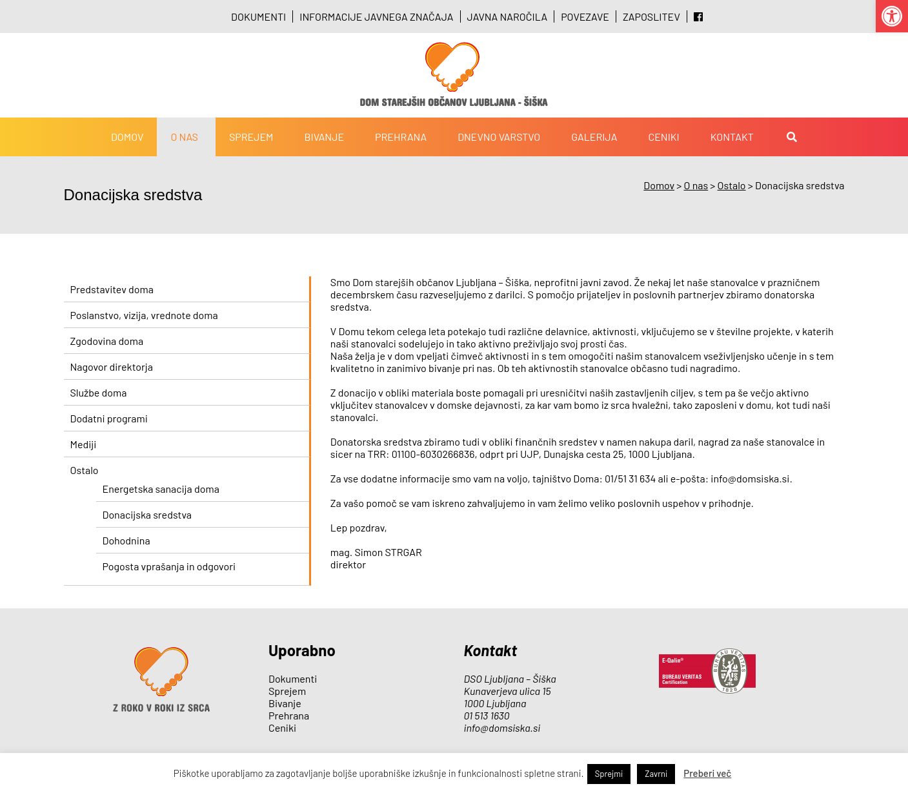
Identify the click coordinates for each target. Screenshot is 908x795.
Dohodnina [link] (126, 540)
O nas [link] (183, 136)
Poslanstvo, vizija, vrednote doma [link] (144, 315)
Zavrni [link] (656, 774)
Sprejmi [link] (609, 774)
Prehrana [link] (401, 136)
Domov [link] (127, 136)
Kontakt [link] (732, 136)
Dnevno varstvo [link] (499, 136)
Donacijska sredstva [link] (147, 514)
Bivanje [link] (325, 136)
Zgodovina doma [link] (107, 341)
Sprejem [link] (251, 136)
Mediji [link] (83, 444)
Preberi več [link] (707, 773)
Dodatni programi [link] (109, 418)
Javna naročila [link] (507, 16)
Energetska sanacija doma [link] (161, 488)
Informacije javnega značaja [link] (376, 16)
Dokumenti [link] (258, 16)
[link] (892, 16)
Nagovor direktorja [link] (111, 366)
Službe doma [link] (98, 392)
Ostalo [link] (84, 470)
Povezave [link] (585, 16)
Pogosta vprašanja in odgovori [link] (169, 566)
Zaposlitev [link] (651, 16)
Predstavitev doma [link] (112, 289)
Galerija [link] (594, 136)
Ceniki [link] (663, 136)
